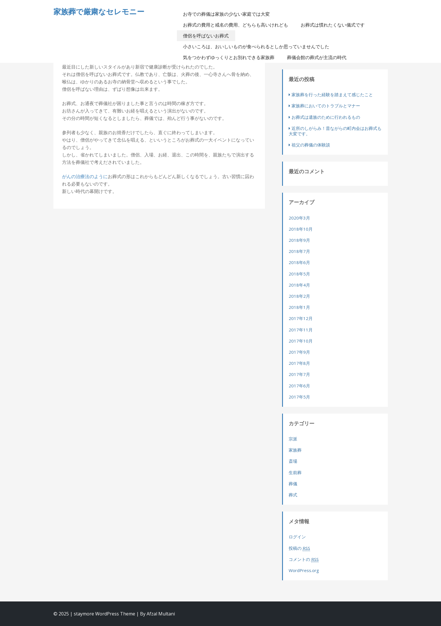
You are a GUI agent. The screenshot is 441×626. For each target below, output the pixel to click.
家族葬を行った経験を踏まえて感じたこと (332, 94)
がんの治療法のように (85, 176)
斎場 (293, 461)
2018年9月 (299, 240)
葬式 (293, 495)
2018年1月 (299, 307)
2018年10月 (301, 229)
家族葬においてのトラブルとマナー (326, 105)
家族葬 (295, 450)
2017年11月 (301, 330)
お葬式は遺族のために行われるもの (326, 117)
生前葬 (295, 472)
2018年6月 (299, 262)
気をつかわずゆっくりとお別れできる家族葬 (228, 57)
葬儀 (293, 483)
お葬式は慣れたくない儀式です (333, 25)
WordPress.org (304, 570)
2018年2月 (299, 296)
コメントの (304, 559)
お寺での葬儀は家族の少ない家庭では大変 (226, 14)
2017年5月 (299, 397)
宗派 (293, 439)
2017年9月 (299, 352)
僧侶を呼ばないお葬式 (206, 36)
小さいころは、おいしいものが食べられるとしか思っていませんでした (256, 46)
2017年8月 (299, 363)
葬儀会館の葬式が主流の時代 (316, 57)
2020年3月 (299, 218)
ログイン (297, 537)
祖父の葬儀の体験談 (311, 145)
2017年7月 (299, 374)
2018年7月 (299, 251)
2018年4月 (299, 285)
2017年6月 (299, 386)
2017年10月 (301, 341)
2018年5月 (299, 274)
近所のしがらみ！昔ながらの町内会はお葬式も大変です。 (335, 130)
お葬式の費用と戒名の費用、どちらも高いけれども (235, 25)
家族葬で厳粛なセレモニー (98, 11)
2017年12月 (301, 318)
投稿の (299, 548)
